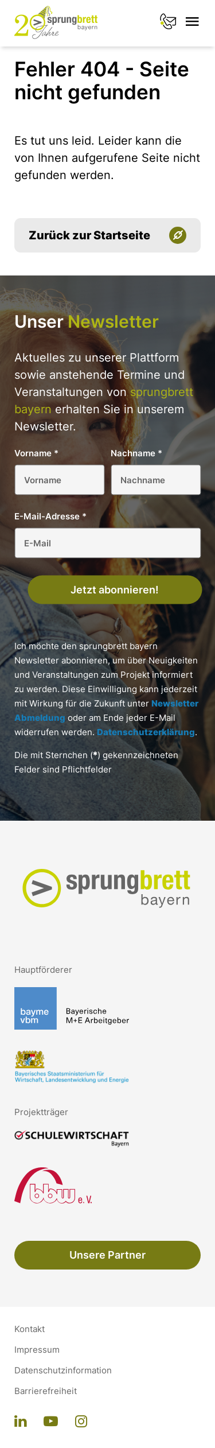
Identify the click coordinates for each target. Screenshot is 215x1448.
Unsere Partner (107, 1255)
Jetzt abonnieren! (115, 590)
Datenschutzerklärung (146, 732)
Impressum (37, 1350)
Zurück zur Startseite (89, 235)
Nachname (136, 453)
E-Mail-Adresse (50, 516)
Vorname (36, 453)
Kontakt (29, 1329)
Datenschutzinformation (63, 1370)
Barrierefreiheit (45, 1391)
